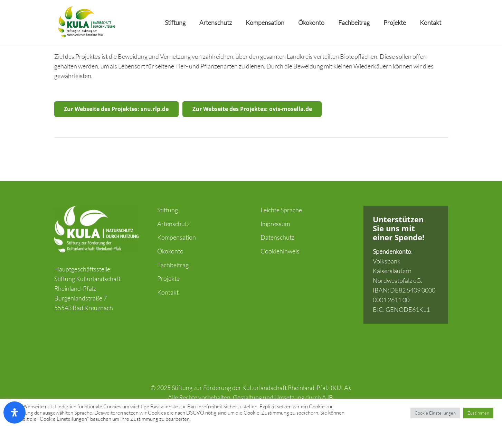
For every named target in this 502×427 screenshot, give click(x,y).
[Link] (85, 22)
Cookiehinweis (280, 251)
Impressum (275, 224)
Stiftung (167, 210)
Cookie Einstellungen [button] (435, 413)
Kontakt (168, 292)
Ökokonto (170, 251)
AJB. (328, 397)
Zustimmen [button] (478, 413)
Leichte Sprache (281, 210)
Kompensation (176, 237)
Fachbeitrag (173, 265)
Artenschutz (173, 224)
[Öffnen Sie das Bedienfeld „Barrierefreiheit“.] (14, 412)
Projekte (168, 278)
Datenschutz (277, 237)
